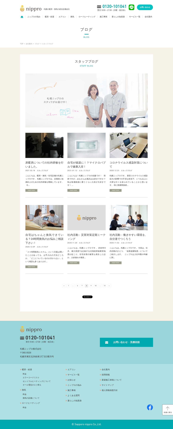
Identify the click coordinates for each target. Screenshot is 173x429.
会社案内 (148, 17)
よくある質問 (74, 395)
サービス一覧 (134, 17)
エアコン (62, 17)
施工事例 (103, 17)
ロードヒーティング (87, 17)
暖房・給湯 (49, 17)
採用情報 (106, 375)
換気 (72, 17)
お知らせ (72, 380)
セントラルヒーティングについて (37, 381)
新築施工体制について (112, 380)
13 (104, 285)
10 (95, 285)
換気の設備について (31, 398)
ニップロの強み (33, 17)
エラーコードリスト (31, 377)
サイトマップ (108, 385)
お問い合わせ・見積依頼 (126, 342)
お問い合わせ (145, 7)
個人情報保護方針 (110, 390)
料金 (24, 374)
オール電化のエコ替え (32, 385)
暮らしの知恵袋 (118, 17)
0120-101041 (37, 338)
